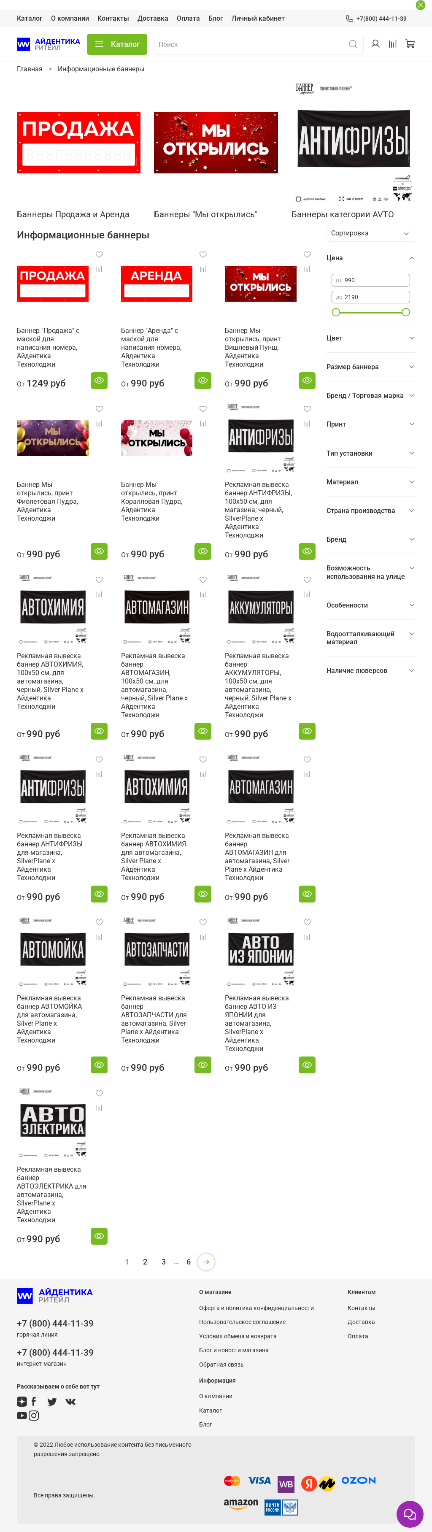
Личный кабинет (258, 18)
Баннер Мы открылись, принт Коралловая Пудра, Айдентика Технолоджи (151, 501)
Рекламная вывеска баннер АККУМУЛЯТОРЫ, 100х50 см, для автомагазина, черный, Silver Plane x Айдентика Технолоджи (258, 685)
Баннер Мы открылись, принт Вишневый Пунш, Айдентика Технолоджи (253, 347)
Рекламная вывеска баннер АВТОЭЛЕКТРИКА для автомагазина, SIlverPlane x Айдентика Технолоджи (51, 1194)
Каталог (30, 18)
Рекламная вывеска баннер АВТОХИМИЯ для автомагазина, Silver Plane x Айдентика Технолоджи (153, 857)
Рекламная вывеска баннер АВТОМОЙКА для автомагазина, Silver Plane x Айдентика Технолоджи (49, 1019)
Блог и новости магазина (234, 1350)
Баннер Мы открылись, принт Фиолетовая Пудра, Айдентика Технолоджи (47, 501)
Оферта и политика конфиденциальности (256, 1308)
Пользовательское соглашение (242, 1322)
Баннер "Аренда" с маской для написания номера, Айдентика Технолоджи (151, 347)
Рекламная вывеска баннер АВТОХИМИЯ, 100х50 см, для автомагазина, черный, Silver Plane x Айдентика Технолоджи (50, 681)
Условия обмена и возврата (238, 1336)
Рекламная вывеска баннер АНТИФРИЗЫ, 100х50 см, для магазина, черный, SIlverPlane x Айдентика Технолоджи (258, 510)
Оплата (188, 18)
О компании (70, 18)
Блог (215, 18)
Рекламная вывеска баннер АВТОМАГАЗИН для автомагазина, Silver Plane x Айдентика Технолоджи (257, 857)
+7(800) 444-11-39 (376, 18)
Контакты (113, 18)
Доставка (153, 18)
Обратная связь (221, 1364)
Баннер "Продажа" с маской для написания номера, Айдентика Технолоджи (48, 347)
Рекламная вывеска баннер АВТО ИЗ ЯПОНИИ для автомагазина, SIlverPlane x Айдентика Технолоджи (257, 1023)
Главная (30, 69)
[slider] (335, 312)
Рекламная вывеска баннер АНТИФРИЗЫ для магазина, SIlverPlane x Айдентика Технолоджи (50, 857)
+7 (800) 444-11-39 (55, 1324)
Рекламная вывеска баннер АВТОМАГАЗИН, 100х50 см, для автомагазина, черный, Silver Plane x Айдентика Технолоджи (154, 685)
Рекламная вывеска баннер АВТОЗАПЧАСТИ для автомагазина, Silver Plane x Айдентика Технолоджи (154, 1019)
